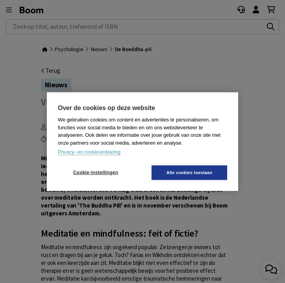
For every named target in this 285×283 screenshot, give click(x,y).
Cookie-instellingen (95, 172)
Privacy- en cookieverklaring (89, 152)
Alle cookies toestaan (190, 172)
